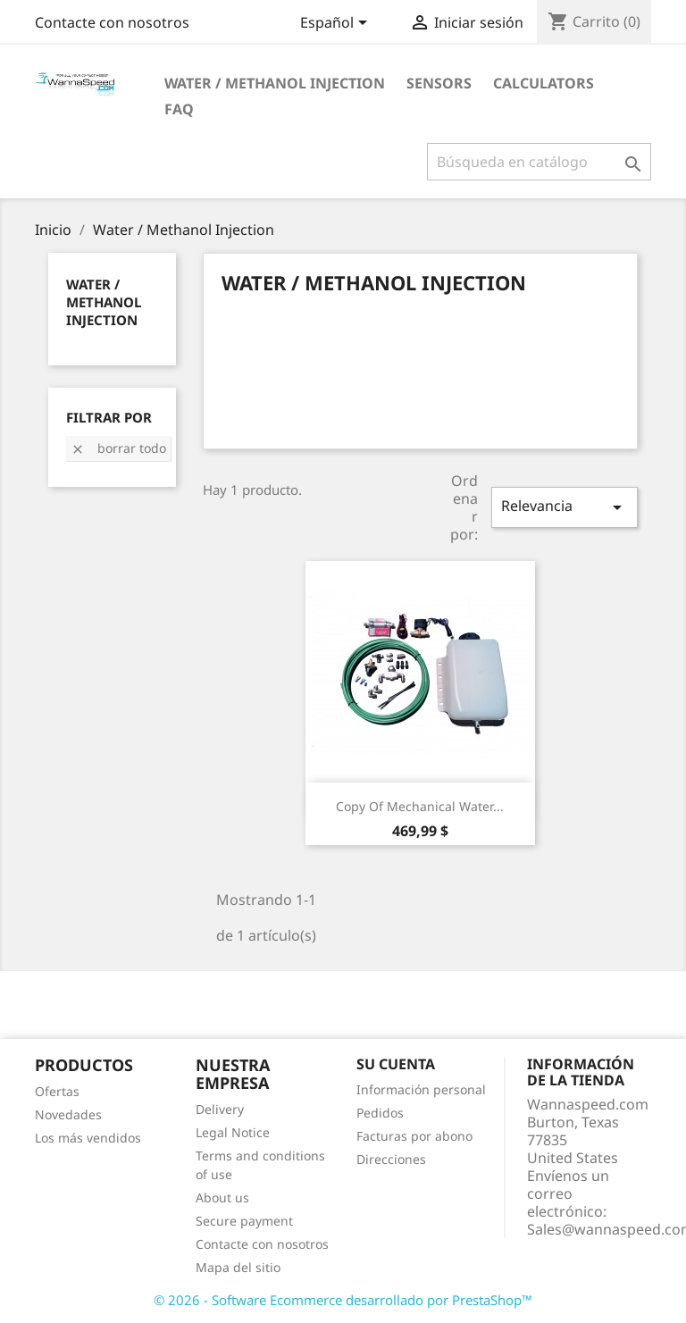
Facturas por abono (414, 1135)
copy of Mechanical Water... (420, 806)
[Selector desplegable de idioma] (336, 24)
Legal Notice (233, 1132)
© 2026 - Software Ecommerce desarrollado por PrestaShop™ (343, 1300)
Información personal (421, 1089)
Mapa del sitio (238, 1267)
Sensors (439, 83)
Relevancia (564, 507)
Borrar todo (118, 448)
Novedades (68, 1114)
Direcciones (391, 1159)
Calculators (543, 83)
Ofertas (57, 1091)
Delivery (220, 1109)
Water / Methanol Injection (274, 83)
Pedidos (380, 1112)
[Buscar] (539, 161)
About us (222, 1197)
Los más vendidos (88, 1137)
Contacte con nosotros (112, 22)
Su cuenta (395, 1064)
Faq (179, 109)
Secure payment (244, 1220)
